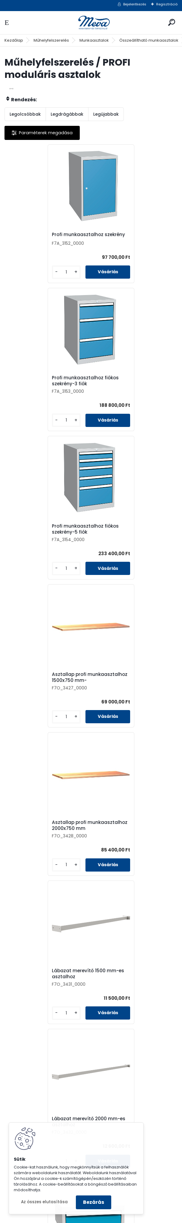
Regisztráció (167, 4)
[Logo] (91, 22)
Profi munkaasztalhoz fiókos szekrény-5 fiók (44, 388)
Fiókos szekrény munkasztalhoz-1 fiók (122, 694)
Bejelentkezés (134, 4)
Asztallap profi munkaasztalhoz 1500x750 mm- (128, 389)
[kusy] (24, 277)
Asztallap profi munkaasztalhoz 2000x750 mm (43, 543)
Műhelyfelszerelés (51, 40)
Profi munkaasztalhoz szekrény (47, 236)
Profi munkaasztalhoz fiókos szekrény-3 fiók (130, 238)
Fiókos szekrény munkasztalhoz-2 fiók (123, 842)
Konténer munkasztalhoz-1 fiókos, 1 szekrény (85, 990)
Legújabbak (106, 114)
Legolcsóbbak (25, 114)
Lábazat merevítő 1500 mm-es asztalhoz (133, 542)
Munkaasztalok (94, 40)
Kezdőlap (13, 40)
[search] (172, 22)
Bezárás (93, 1202)
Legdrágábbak (67, 114)
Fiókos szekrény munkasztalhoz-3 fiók (36, 842)
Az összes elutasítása (44, 1202)
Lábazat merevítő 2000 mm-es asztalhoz (45, 694)
